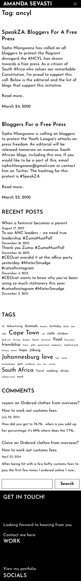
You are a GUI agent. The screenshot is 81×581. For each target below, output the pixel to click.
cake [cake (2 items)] (4, 334)
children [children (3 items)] (62, 333)
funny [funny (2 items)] (26, 345)
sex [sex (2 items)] (44, 364)
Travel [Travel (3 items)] (40, 371)
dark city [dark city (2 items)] (6, 340)
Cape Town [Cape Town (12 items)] (24, 333)
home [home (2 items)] (14, 350)
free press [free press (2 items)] (69, 340)
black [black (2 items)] (66, 326)
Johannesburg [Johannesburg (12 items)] (21, 357)
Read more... (13, 96)
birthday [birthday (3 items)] (55, 326)
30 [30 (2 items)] (3, 326)
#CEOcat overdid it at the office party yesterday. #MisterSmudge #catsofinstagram (37, 263)
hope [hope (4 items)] (23, 350)
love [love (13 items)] (47, 357)
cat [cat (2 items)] (43, 334)
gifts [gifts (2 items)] (33, 345)
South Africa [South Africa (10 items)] (17, 370)
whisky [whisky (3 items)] (64, 371)
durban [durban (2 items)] (26, 340)
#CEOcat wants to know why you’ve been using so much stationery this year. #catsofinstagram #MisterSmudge (40, 283)
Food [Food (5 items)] (57, 339)
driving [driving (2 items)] (16, 340)
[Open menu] (75, 3)
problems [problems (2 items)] (30, 364)
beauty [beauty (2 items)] (43, 326)
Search (67, 484)
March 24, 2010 (16, 107)
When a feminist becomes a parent (34, 223)
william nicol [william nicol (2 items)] (8, 377)
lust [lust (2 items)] (57, 358)
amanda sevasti (27, 4)
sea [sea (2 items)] (39, 364)
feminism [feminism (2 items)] (46, 340)
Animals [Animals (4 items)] (31, 326)
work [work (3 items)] (20, 376)
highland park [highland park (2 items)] (71, 345)
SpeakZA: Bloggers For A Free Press (39, 36)
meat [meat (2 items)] (64, 358)
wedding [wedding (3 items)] (52, 371)
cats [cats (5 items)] (51, 333)
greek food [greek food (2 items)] (43, 345)
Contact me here (19, 535)
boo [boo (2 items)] (73, 326)
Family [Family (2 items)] (35, 340)
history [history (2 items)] (5, 350)
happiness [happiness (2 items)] (56, 345)
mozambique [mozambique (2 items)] (8, 364)
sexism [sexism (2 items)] (52, 364)
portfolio (28, 569)
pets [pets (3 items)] (20, 364)
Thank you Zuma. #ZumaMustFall (33, 248)
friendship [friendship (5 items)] (11, 345)
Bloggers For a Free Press (34, 124)
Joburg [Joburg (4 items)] (35, 350)
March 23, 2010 (16, 197)
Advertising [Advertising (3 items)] (14, 326)
